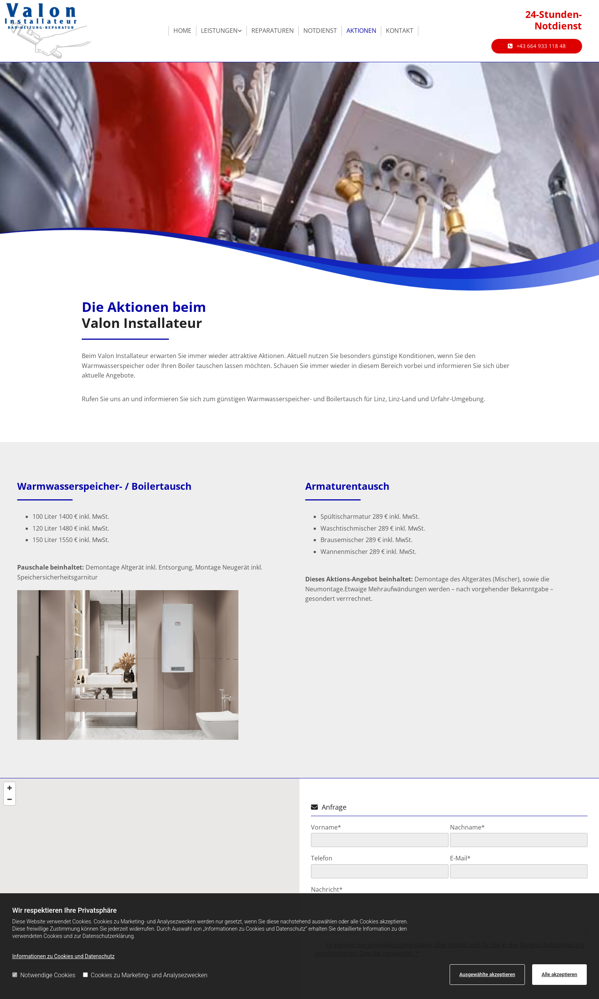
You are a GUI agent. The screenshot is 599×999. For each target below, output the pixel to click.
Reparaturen (272, 30)
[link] (221, 31)
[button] (536, 46)
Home (182, 30)
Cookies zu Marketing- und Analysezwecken (145, 975)
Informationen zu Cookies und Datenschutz (63, 956)
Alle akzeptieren (559, 974)
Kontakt (399, 30)
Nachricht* (327, 889)
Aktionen (361, 30)
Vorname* (326, 827)
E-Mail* (460, 858)
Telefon (321, 858)
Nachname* (467, 827)
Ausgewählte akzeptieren (487, 974)
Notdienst (320, 30)
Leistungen (219, 30)
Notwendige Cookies (43, 975)
